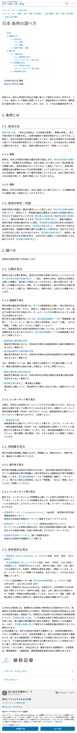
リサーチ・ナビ (8, 10)
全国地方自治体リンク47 (17, 535)
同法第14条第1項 (24, 624)
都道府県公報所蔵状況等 (15, 340)
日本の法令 (22, 10)
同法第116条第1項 (45, 219)
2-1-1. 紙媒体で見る (22, 57)
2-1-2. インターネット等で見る (26, 60)
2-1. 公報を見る (16, 54)
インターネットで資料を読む (14, 702)
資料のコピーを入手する (12, 706)
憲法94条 (7, 132)
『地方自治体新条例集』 (44, 580)
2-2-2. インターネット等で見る (26, 68)
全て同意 (57, 728)
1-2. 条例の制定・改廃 (19, 48)
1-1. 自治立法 (15, 39)
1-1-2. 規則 (18, 45)
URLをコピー (6, 660)
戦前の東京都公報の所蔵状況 (17, 371)
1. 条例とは (12, 35)
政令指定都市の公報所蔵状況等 (18, 351)
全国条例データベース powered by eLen (24, 512)
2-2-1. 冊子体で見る (22, 65)
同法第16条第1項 (42, 225)
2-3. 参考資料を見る (18, 71)
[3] (42, 193)
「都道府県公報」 (12, 420)
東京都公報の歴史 (13, 383)
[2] (61, 169)
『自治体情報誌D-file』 (16, 562)
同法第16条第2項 (51, 232)
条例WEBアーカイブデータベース (21, 523)
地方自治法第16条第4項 (18, 278)
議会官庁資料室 (11, 83)
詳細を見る (58, 721)
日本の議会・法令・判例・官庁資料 (59, 13)
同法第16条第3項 (26, 239)
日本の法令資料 (11, 17)
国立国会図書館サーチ (47, 318)
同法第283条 (19, 617)
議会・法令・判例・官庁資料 (29, 13)
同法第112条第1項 (45, 215)
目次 (7, 32)
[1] (61, 166)
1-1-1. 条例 (18, 42)
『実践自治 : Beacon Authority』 (20, 555)
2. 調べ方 (11, 50)
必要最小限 (20, 728)
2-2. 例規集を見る (17, 62)
